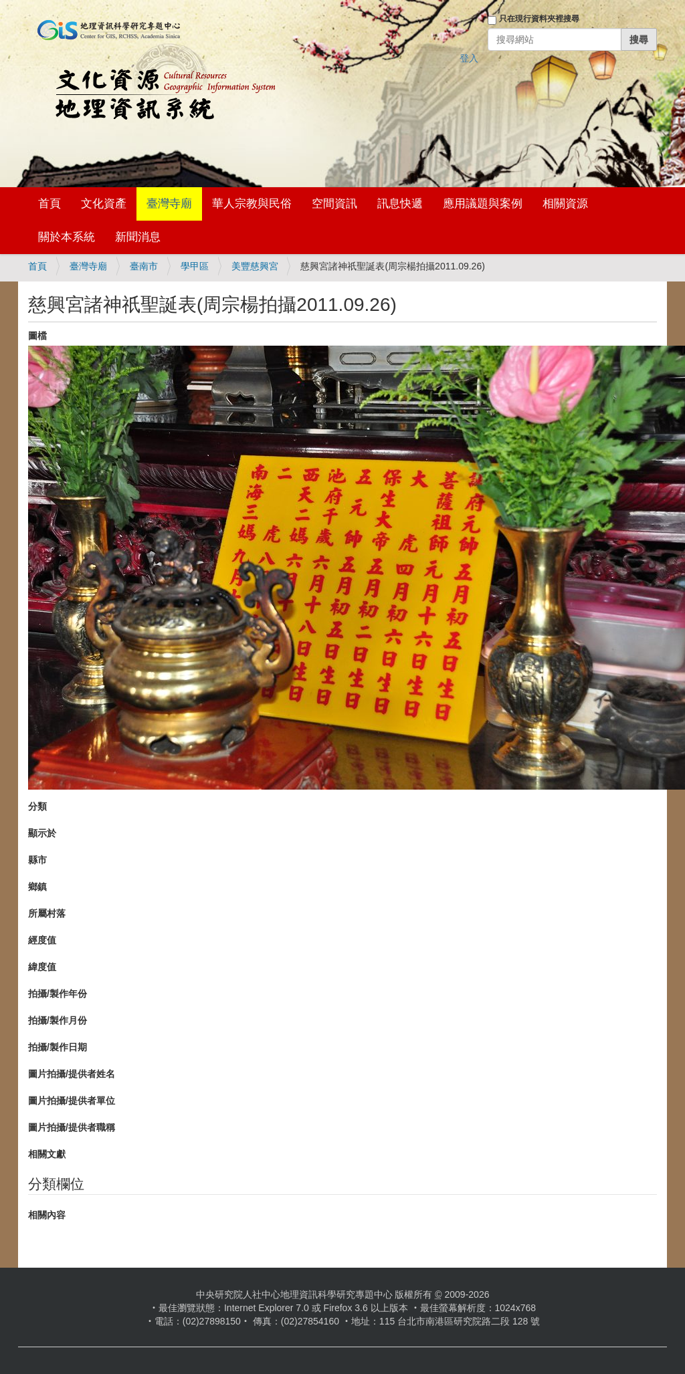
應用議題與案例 (482, 203)
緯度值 (42, 966)
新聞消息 (138, 237)
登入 (469, 58)
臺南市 (144, 266)
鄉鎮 (37, 886)
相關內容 (47, 1215)
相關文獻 (47, 1154)
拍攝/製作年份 (57, 993)
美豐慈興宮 (254, 266)
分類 (37, 806)
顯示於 (42, 833)
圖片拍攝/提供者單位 (71, 1100)
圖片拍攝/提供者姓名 (71, 1073)
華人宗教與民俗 (252, 203)
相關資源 (565, 203)
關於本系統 (66, 237)
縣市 (37, 859)
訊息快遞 (400, 203)
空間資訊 (334, 203)
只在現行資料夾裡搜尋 (539, 18)
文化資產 (103, 203)
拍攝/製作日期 (57, 1047)
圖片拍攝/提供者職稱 (71, 1127)
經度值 (42, 940)
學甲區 (195, 266)
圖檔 (37, 335)
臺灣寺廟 (169, 203)
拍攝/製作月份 (57, 1020)
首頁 (49, 203)
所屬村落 (47, 913)
